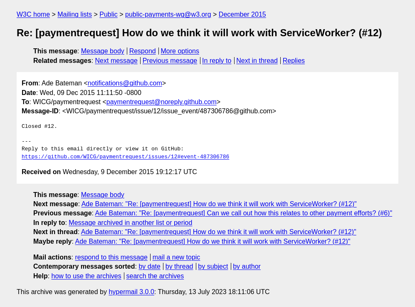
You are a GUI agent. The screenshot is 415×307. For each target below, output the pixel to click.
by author (247, 266)
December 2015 (242, 14)
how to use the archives (86, 276)
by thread (179, 266)
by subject (213, 266)
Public (108, 14)
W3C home (33, 14)
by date (149, 266)
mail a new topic (176, 257)
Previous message (170, 60)
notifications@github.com (125, 83)
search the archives (155, 276)
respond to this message (111, 257)
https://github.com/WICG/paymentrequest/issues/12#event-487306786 (125, 157)
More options (180, 51)
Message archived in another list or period (130, 222)
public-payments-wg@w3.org (168, 14)
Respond (142, 51)
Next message (116, 60)
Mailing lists (74, 14)
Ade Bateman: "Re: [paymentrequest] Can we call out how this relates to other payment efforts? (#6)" (244, 213)
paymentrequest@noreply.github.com (161, 101)
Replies (294, 60)
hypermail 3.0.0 (131, 291)
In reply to (216, 60)
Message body (102, 51)
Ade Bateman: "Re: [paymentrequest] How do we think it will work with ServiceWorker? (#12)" (219, 203)
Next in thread (257, 60)
